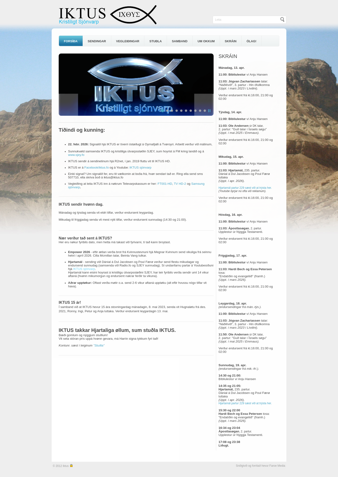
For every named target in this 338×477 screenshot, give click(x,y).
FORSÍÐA (71, 41)
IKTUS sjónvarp (140, 167)
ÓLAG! (251, 41)
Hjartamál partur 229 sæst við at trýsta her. (245, 187)
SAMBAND (179, 41)
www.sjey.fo (76, 155)
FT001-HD (164, 183)
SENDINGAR (97, 41)
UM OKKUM (206, 41)
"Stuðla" (98, 345)
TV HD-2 (180, 183)
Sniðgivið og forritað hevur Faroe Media (260, 465)
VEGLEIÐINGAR (127, 41)
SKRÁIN (231, 41)
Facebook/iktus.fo (96, 167)
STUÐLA (155, 41)
